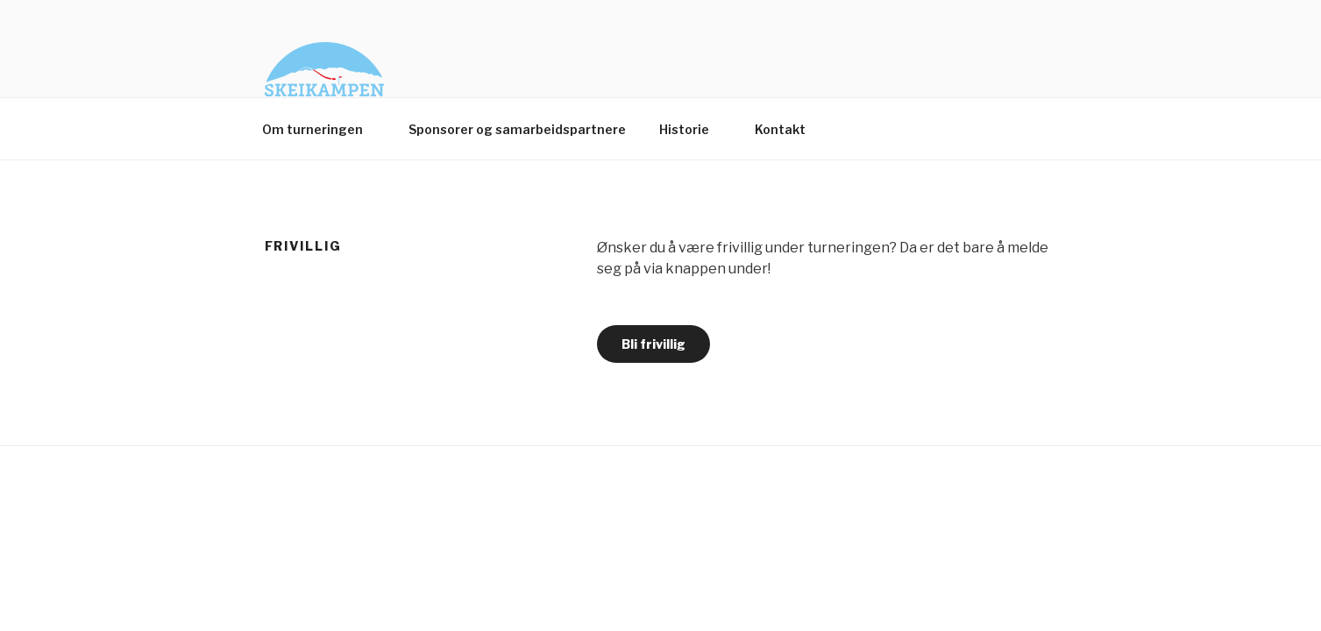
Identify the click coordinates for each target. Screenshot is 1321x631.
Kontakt (788, 129)
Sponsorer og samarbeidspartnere (517, 129)
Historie (692, 129)
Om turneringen (321, 129)
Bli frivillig (653, 344)
